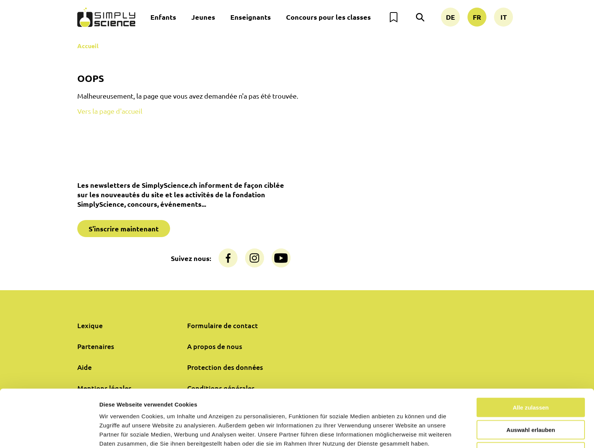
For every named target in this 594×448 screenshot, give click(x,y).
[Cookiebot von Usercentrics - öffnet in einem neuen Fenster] (49, 433)
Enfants (163, 17)
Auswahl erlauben (530, 394)
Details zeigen (403, 433)
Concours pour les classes (328, 17)
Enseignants (250, 17)
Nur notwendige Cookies (530, 416)
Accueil (87, 46)
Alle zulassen (531, 372)
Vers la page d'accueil (109, 111)
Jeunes (203, 17)
